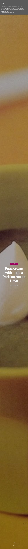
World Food (14, 264)
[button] (26, 2)
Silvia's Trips (14, 285)
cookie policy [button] (7, 11)
